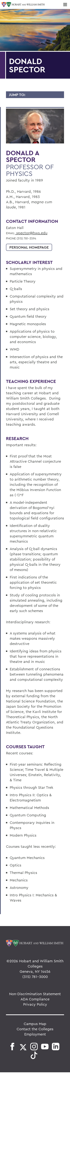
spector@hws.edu (31, 232)
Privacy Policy (35, 1004)
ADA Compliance (35, 999)
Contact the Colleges (35, 1029)
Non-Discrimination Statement (35, 993)
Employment (35, 1034)
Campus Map (35, 1023)
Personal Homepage (29, 247)
